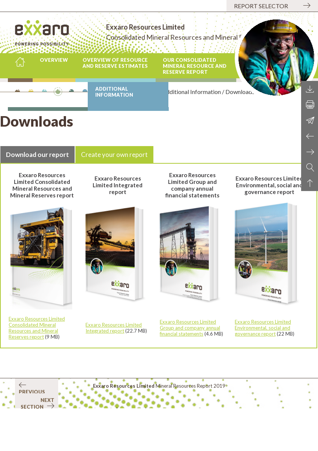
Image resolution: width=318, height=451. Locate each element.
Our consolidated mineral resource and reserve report (194, 66)
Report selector (261, 5)
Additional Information (114, 92)
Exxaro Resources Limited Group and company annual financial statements (190, 328)
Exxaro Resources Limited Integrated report (114, 328)
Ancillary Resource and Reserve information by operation (43, 96)
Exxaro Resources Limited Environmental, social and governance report (263, 328)
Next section (37, 402)
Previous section (32, 387)
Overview (54, 60)
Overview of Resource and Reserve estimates (115, 63)
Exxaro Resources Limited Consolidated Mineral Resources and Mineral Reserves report (37, 328)
